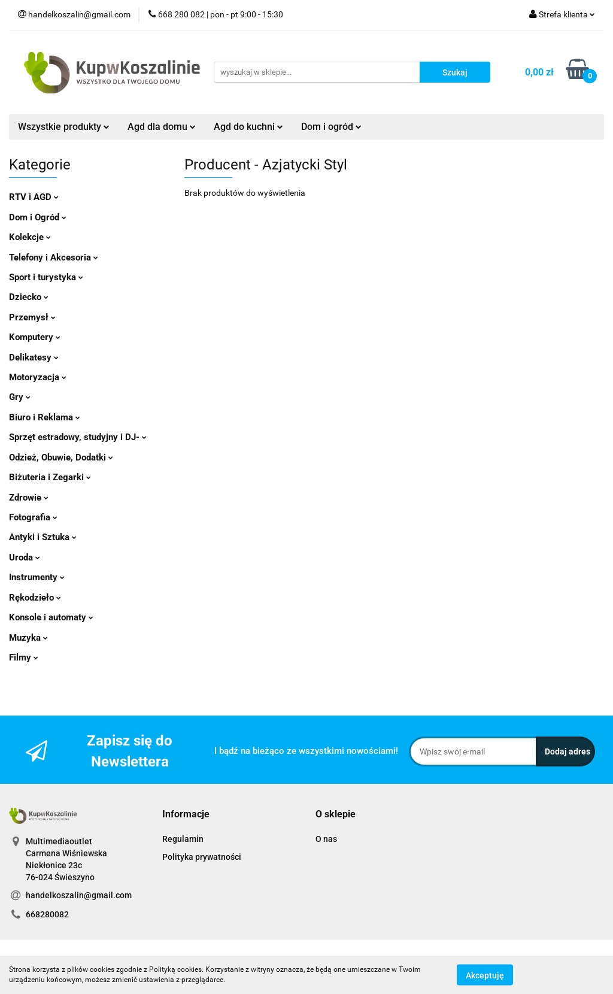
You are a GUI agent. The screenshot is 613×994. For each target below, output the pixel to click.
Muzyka (28, 637)
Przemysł (32, 317)
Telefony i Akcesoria (53, 257)
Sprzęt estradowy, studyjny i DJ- (78, 437)
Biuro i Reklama (44, 417)
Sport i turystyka (46, 277)
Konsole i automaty (51, 617)
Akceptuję (485, 975)
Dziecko (28, 297)
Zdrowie (28, 497)
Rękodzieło (35, 597)
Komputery (34, 337)
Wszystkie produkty (64, 126)
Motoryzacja (37, 377)
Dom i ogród (331, 126)
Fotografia (33, 517)
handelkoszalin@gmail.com (79, 895)
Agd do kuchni (248, 126)
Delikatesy (34, 357)
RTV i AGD (34, 197)
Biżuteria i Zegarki (50, 477)
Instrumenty (37, 577)
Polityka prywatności (201, 857)
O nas (326, 839)
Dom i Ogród (37, 217)
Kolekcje (30, 237)
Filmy (23, 657)
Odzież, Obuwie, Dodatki (61, 457)
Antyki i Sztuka (43, 537)
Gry (20, 397)
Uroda (24, 557)
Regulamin (183, 839)
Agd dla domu (162, 126)
